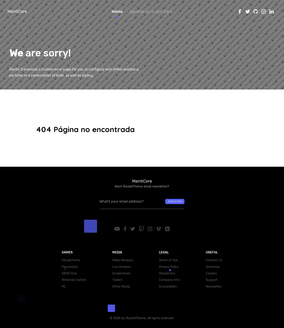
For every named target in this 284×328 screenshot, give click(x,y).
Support (212, 280)
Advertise (213, 267)
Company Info (169, 280)
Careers (211, 273)
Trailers (117, 280)
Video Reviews (122, 260)
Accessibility (168, 286)
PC (64, 286)
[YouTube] (117, 229)
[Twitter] (133, 229)
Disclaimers (167, 273)
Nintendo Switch (74, 280)
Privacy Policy (169, 267)
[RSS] (168, 229)
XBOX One (69, 273)
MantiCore (17, 11)
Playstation (70, 267)
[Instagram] (151, 229)
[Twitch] (142, 229)
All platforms (71, 260)
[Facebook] (125, 229)
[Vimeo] (160, 229)
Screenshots (121, 273)
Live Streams (121, 267)
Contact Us (214, 260)
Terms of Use (168, 260)
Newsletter (214, 286)
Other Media (121, 286)
